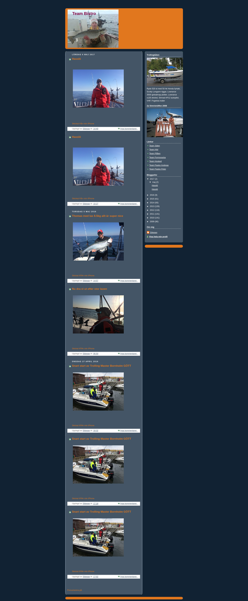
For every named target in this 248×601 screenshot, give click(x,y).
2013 (152, 206)
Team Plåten (155, 153)
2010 (152, 218)
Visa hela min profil (158, 237)
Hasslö (76, 58)
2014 (152, 203)
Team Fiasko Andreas (159, 165)
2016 (152, 195)
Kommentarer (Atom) (92, 590)
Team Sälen (154, 146)
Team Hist (153, 149)
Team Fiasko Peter (157, 169)
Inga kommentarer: (129, 129)
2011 (152, 214)
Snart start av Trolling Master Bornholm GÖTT (101, 365)
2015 (152, 199)
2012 (152, 210)
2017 (152, 179)
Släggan (153, 232)
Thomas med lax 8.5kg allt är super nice (97, 215)
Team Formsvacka (157, 157)
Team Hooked (155, 161)
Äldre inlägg (134, 584)
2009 (152, 221)
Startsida (97, 584)
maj (154, 182)
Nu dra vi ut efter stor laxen (89, 288)
